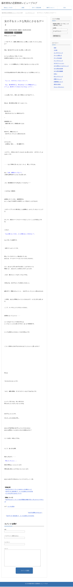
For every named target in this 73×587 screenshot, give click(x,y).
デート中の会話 (58, 58)
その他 (55, 50)
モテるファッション (59, 63)
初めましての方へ (8, 8)
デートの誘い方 (58, 55)
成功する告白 (57, 84)
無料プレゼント (51, 8)
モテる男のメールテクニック (61, 66)
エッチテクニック (9, 32)
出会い (55, 74)
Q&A (55, 48)
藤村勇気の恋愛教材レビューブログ (22, 3)
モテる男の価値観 (58, 71)
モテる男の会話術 (58, 69)
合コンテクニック (58, 76)
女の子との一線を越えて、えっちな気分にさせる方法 (19, 491)
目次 (64, 8)
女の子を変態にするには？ (35, 513)
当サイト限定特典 (36, 8)
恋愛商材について (58, 82)
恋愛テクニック (18, 32)
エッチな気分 (11, 506)
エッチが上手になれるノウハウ (13, 493)
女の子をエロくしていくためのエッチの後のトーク (18, 489)
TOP (12, 13)
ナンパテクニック (58, 61)
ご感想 (22, 8)
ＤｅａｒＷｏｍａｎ (59, 87)
